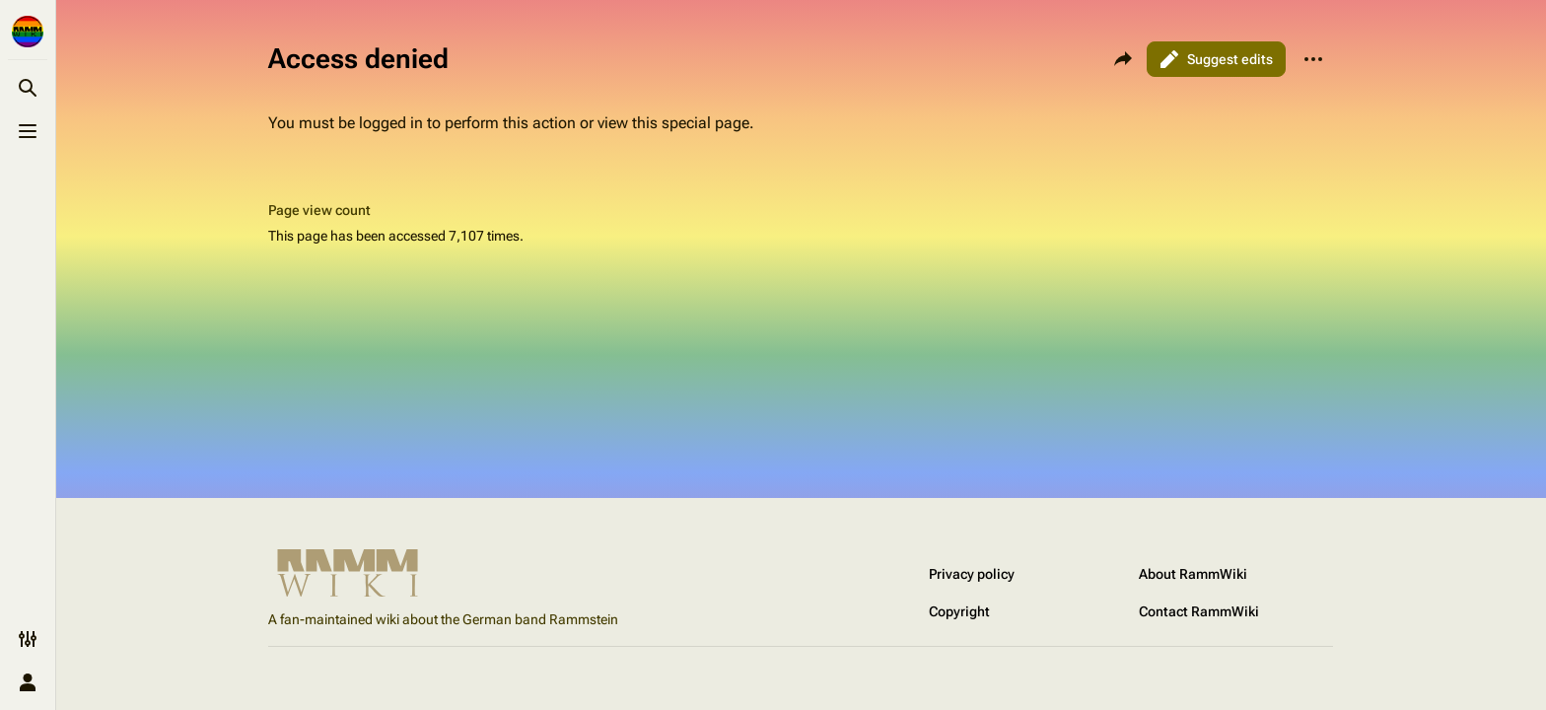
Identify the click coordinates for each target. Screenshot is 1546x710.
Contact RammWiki (1199, 611)
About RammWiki (1193, 574)
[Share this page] (1123, 59)
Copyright (959, 611)
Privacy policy (972, 574)
